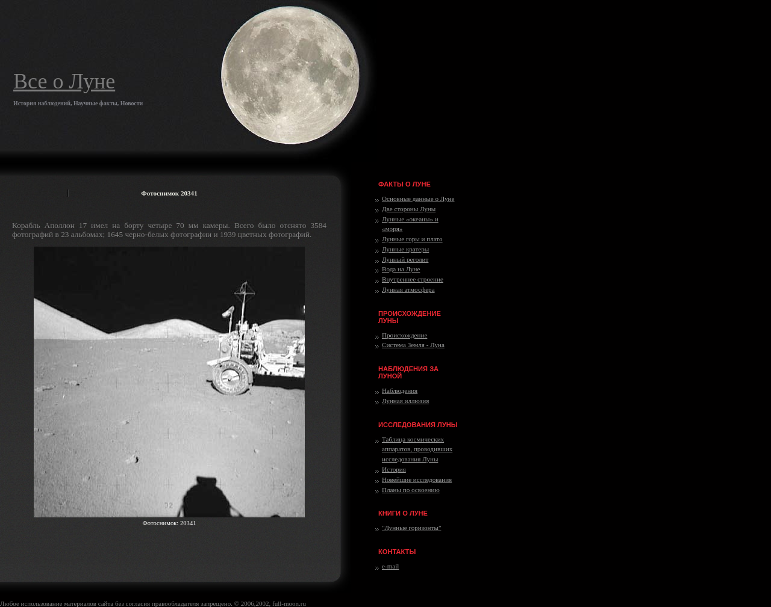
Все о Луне (64, 81)
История (394, 469)
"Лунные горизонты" (411, 527)
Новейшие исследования (417, 479)
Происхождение (404, 335)
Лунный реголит (405, 259)
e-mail (390, 566)
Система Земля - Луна (413, 344)
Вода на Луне (401, 269)
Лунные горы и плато (412, 238)
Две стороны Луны (408, 208)
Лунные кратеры (405, 249)
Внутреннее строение (412, 279)
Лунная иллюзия (405, 400)
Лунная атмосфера (408, 289)
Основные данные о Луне (418, 198)
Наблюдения (399, 390)
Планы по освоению (411, 489)
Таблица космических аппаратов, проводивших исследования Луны (417, 449)
